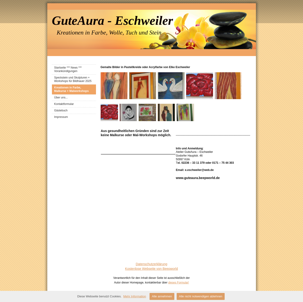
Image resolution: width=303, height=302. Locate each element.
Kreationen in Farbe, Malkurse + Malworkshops (71, 89)
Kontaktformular (64, 104)
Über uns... (61, 97)
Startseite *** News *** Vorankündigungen (68, 69)
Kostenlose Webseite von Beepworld (151, 269)
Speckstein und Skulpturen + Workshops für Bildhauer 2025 (73, 79)
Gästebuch (61, 110)
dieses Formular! (178, 282)
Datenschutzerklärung (151, 264)
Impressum (61, 117)
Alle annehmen (162, 296)
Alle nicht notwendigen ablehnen (200, 296)
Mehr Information (134, 296)
